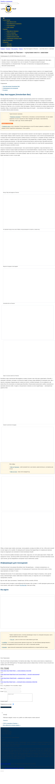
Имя (2, 688)
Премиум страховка (15, 116)
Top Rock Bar (23, 585)
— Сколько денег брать (12, 34)
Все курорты (15, 48)
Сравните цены (6, 126)
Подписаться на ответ (7, 705)
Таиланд (5, 29)
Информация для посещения (10, 88)
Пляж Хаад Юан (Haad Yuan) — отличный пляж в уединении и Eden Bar (19, 682)
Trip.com (12, 639)
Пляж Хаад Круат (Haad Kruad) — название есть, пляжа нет (16, 678)
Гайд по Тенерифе (7, 40)
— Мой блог (9, 45)
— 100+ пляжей (10, 27)
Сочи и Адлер (6, 20)
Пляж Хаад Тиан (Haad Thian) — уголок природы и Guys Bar (16, 670)
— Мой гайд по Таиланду (12, 31)
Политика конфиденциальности (11, 769)
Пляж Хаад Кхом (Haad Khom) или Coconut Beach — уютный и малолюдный (20, 674)
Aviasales (4, 647)
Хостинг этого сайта (6, 765)
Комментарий (4, 702)
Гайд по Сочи (13, 471)
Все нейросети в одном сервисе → (12, 726)
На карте (5, 90)
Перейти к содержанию (6, 1)
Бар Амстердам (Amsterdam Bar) (11, 86)
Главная (3, 48)
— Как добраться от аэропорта (13, 23)
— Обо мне (8, 44)
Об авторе (5, 42)
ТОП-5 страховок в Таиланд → (11, 725)
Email (2, 691)
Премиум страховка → (7, 123)
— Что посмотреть (10, 25)
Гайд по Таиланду (14, 467)
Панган (21, 48)
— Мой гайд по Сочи (11, 21)
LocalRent (4, 642)
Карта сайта (21, 769)
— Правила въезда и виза (12, 36)
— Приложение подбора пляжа (14, 38)
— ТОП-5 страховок (11, 33)
